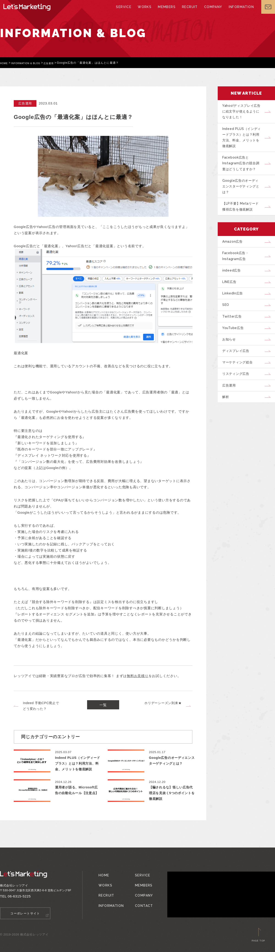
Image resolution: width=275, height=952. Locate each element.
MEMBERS (166, 11)
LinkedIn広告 (234, 310)
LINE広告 (231, 298)
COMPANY (210, 11)
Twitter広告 (233, 336)
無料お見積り (137, 676)
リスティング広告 (237, 400)
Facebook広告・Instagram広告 (237, 269)
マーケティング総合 (239, 387)
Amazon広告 (234, 253)
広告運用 (57, 62)
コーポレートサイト (25, 913)
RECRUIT (188, 11)
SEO (227, 323)
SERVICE (125, 11)
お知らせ (230, 362)
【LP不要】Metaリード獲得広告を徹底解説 (243, 216)
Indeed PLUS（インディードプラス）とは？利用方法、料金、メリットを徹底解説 (243, 140)
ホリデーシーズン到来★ (163, 703)
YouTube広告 (235, 349)
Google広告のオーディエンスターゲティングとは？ (243, 194)
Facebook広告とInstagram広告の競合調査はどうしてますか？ (242, 169)
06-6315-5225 (19, 896)
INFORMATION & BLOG (30, 62)
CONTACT (141, 898)
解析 (227, 426)
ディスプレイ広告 (237, 375)
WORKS (145, 11)
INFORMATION (237, 11)
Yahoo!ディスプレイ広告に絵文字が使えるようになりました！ (243, 112)
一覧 (103, 706)
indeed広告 (233, 285)
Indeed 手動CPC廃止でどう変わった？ (41, 706)
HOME (4, 62)
